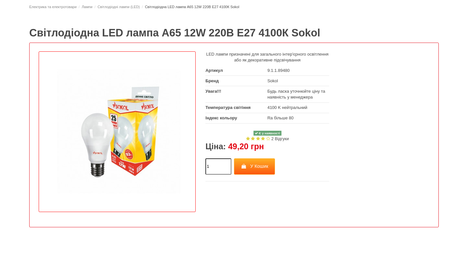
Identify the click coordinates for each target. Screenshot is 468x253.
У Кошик (254, 166)
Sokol (272, 80)
